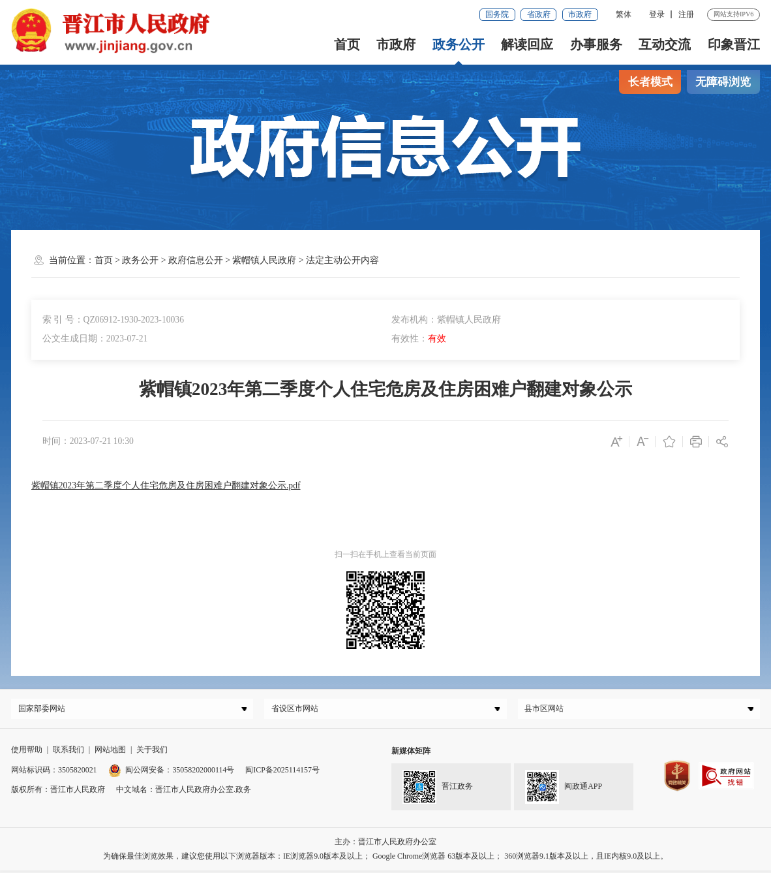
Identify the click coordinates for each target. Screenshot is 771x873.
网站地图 (110, 752)
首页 (347, 44)
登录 (657, 14)
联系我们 (68, 752)
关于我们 (152, 752)
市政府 (580, 14)
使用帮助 (26, 752)
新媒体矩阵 (411, 754)
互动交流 (665, 44)
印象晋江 (734, 44)
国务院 (497, 14)
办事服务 (596, 44)
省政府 (539, 14)
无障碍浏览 (723, 82)
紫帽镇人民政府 (264, 260)
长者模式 (650, 82)
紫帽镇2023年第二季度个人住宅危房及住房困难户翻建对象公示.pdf (166, 485)
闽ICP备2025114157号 (282, 772)
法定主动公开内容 (342, 260)
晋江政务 (438, 790)
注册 (686, 14)
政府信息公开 (195, 260)
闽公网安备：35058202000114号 (171, 772)
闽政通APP (563, 790)
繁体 (623, 14)
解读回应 (527, 44)
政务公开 (458, 44)
